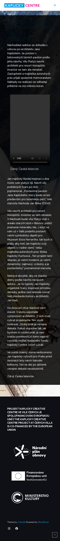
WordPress (43, 522)
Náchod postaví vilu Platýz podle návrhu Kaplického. (29, 30)
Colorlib (21, 522)
